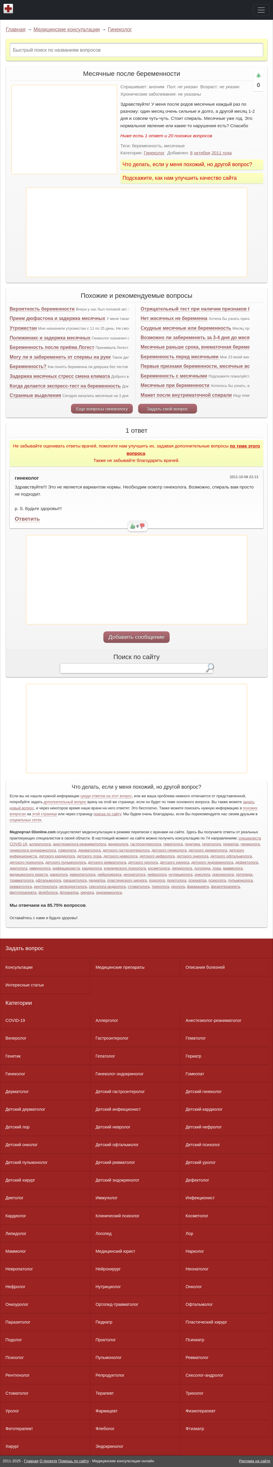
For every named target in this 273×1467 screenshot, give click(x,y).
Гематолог (196, 1038)
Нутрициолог (108, 1286)
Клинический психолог (117, 1215)
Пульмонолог (108, 1357)
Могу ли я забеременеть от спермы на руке (60, 357)
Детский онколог (22, 1144)
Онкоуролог (17, 1304)
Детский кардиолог (204, 1109)
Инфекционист (200, 1197)
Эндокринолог (109, 1446)
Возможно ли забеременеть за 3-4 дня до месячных (201, 337)
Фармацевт (106, 1411)
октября (202, 152)
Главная (16, 29)
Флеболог (104, 1428)
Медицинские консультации (67, 29)
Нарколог (195, 1251)
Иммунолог (106, 1197)
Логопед (103, 1233)
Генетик (13, 1056)
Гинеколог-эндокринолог (119, 1073)
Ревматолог (197, 1357)
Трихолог (194, 1393)
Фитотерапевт (19, 1428)
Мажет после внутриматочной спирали (186, 395)
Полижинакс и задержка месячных (50, 337)
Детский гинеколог (203, 1091)
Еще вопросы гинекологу (102, 408)
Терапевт (104, 1393)
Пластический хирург (206, 1322)
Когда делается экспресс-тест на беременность (65, 385)
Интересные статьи (25, 985)
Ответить (27, 519)
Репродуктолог (109, 1375)
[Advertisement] (64, 129)
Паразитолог (18, 1322)
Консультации (19, 967)
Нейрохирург (108, 1269)
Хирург (12, 1446)
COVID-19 (15, 1020)
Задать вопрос (25, 948)
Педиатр (103, 1322)
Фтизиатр (195, 1428)
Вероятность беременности (42, 308)
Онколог (194, 1286)
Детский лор (18, 1127)
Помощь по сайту (73, 1461)
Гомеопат (195, 1073)
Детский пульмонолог (27, 1162)
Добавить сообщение (136, 637)
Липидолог (16, 1233)
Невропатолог (19, 1269)
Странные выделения (35, 395)
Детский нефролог (204, 1127)
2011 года (221, 152)
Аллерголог (106, 1020)
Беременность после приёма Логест (52, 347)
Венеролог (16, 1038)
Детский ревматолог (115, 1162)
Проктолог (105, 1339)
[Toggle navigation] (261, 10)
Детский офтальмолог (117, 1144)
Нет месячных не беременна (174, 318)
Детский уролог (201, 1162)
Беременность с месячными (174, 375)
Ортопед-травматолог (116, 1304)
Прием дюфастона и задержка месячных (57, 318)
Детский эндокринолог (117, 1180)
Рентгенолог (18, 1375)
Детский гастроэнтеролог (120, 1091)
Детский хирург (20, 1180)
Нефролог (16, 1286)
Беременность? (28, 366)
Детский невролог (112, 1127)
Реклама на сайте (254, 1461)
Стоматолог (17, 1393)
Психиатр (195, 1339)
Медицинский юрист (115, 1251)
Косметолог (197, 1215)
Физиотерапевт (200, 1411)
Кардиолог (16, 1215)
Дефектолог (197, 1180)
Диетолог (15, 1197)
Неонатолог (197, 1269)
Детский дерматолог (25, 1109)
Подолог (14, 1339)
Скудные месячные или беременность (186, 328)
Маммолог (16, 1251)
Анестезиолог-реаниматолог (213, 1020)
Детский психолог (203, 1144)
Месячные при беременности (175, 385)
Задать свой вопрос (167, 408)
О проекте (48, 1461)
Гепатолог (105, 1056)
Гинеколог (120, 29)
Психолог (15, 1357)
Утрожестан (23, 328)
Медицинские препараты (119, 967)
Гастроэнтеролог (111, 1038)
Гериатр (193, 1056)
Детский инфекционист (117, 1109)
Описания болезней (205, 967)
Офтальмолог (199, 1304)
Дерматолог (17, 1091)
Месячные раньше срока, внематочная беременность (203, 346)
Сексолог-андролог (204, 1375)
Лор (189, 1233)
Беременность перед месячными (180, 356)
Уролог (12, 1411)
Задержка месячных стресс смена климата (60, 376)
